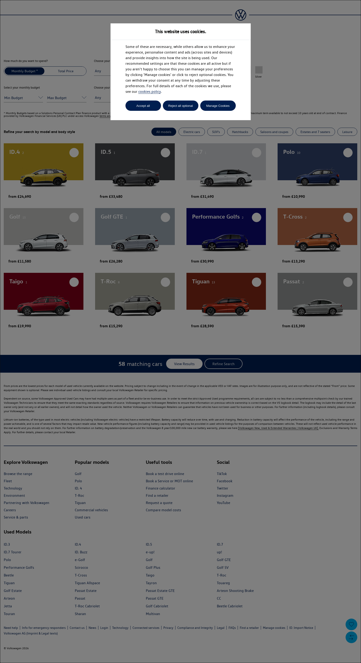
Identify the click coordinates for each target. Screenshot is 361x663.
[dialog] (180, 331)
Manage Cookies (217, 106)
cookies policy (149, 91)
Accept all (143, 106)
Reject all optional (180, 106)
